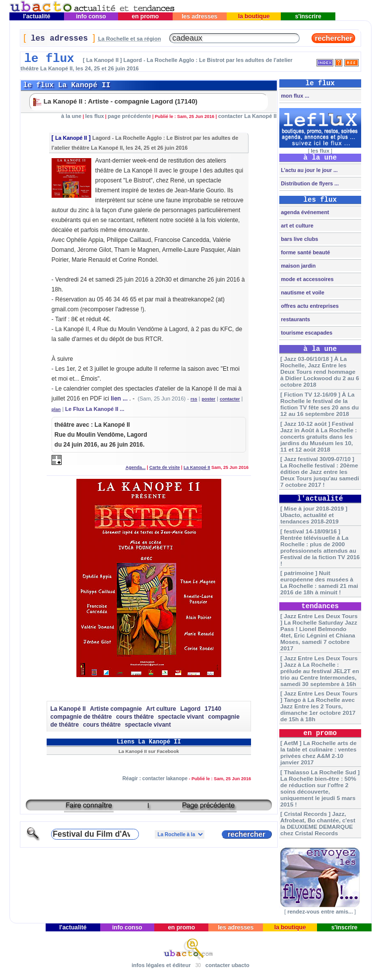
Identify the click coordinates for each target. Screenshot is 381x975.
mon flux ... (294, 96)
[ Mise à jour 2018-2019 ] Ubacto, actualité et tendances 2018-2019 (313, 514)
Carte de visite (164, 467)
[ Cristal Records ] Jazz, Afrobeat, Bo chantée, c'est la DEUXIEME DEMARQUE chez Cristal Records (317, 823)
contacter (230, 399)
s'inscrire (308, 16)
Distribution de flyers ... (309, 183)
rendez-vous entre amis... (320, 912)
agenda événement (304, 212)
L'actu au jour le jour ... (308, 170)
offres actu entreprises (308, 306)
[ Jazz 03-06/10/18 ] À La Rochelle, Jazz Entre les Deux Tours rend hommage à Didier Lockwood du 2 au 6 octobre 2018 (319, 371)
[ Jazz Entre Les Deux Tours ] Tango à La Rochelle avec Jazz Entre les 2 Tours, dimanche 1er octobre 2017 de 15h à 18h (319, 706)
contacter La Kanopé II (247, 116)
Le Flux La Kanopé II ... (94, 409)
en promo (145, 16)
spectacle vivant (181, 716)
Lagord (190, 708)
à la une (71, 116)
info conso (91, 16)
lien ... (119, 398)
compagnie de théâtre (81, 716)
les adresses (199, 16)
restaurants (294, 319)
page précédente (129, 116)
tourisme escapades (305, 333)
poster (208, 399)
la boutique (253, 16)
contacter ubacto (227, 965)
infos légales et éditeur (160, 965)
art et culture (296, 226)
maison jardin (297, 266)
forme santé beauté (304, 252)
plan (56, 409)
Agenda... (136, 467)
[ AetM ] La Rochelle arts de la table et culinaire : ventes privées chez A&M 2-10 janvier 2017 (318, 752)
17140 (213, 708)
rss (193, 399)
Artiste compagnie (116, 708)
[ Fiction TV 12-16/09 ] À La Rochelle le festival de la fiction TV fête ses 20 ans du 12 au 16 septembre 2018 (319, 404)
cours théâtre (135, 716)
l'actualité (36, 16)
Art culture (161, 708)
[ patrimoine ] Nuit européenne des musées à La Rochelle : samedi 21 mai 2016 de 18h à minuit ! (319, 582)
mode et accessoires (306, 279)
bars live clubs (298, 239)
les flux (94, 116)
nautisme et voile (301, 292)
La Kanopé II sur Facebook (149, 751)
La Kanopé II (71, 138)
